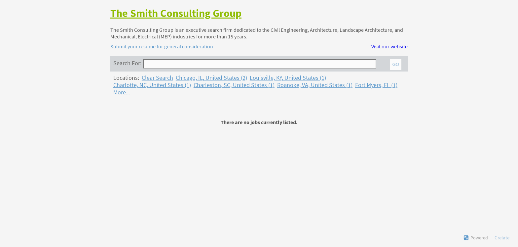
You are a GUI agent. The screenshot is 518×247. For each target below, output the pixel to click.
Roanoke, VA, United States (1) (314, 85)
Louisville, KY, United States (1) (288, 77)
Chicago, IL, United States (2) (211, 77)
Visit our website (389, 46)
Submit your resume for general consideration (161, 46)
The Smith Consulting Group (175, 13)
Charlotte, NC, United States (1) (152, 85)
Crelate (502, 237)
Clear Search (157, 77)
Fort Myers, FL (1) (376, 85)
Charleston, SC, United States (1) (234, 85)
